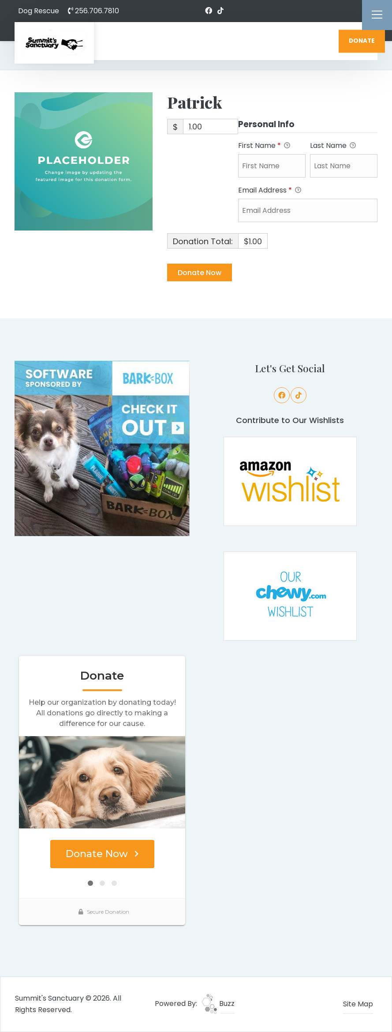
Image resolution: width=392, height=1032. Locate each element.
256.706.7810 (93, 11)
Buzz (218, 1003)
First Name (264, 145)
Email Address (269, 190)
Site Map (358, 1004)
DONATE (362, 41)
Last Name (333, 145)
